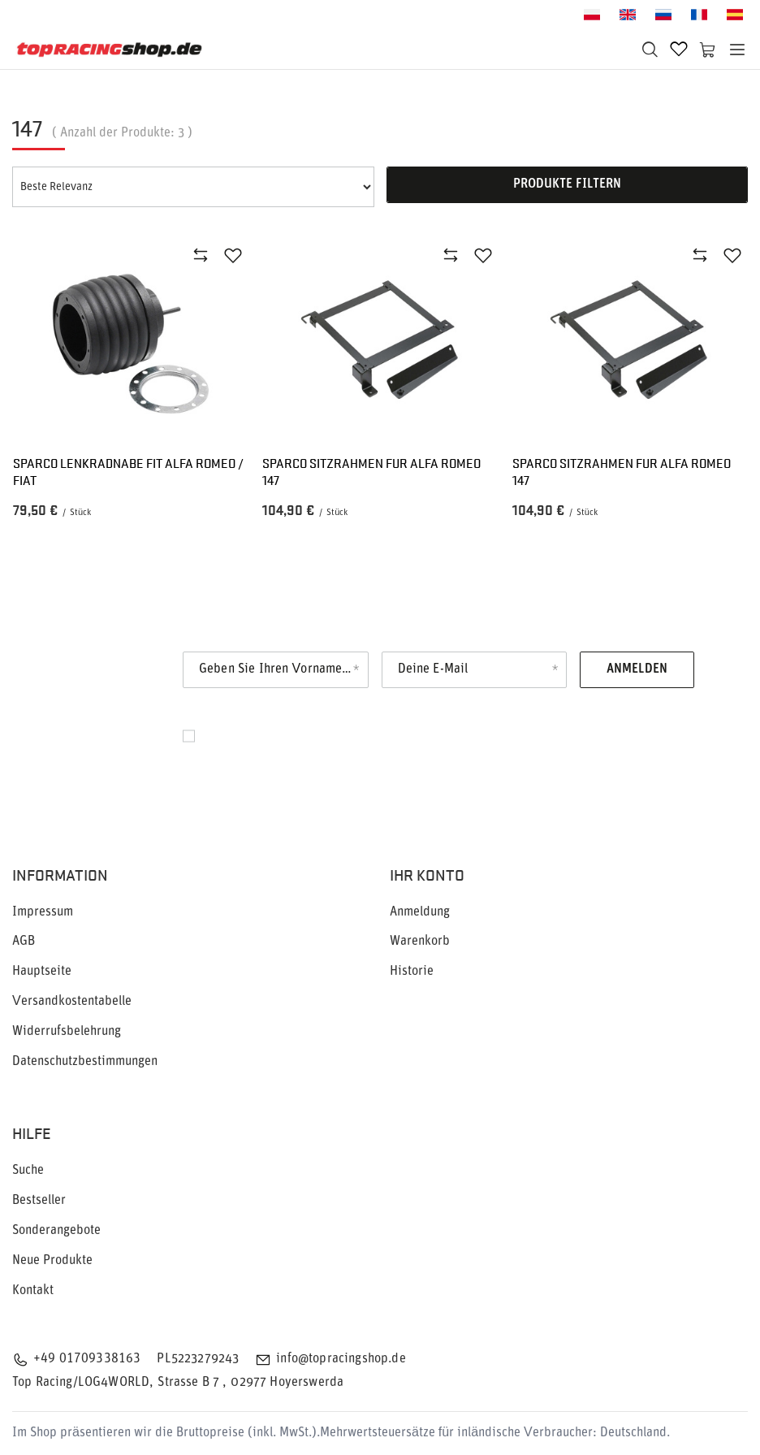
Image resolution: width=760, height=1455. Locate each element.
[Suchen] (649, 49)
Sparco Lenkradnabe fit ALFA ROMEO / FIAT (128, 472)
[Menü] (737, 49)
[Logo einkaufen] (109, 49)
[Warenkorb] (708, 49)
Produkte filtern (567, 184)
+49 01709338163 (86, 1359)
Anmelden (637, 669)
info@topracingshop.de (340, 1359)
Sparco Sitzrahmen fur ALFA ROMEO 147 (371, 472)
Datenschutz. (335, 753)
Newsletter (104, 666)
